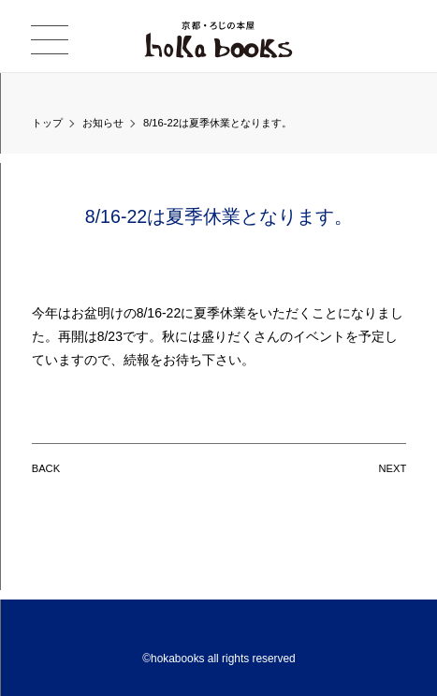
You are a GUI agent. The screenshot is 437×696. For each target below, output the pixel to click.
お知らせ (103, 122)
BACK (46, 468)
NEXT (392, 468)
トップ (47, 122)
